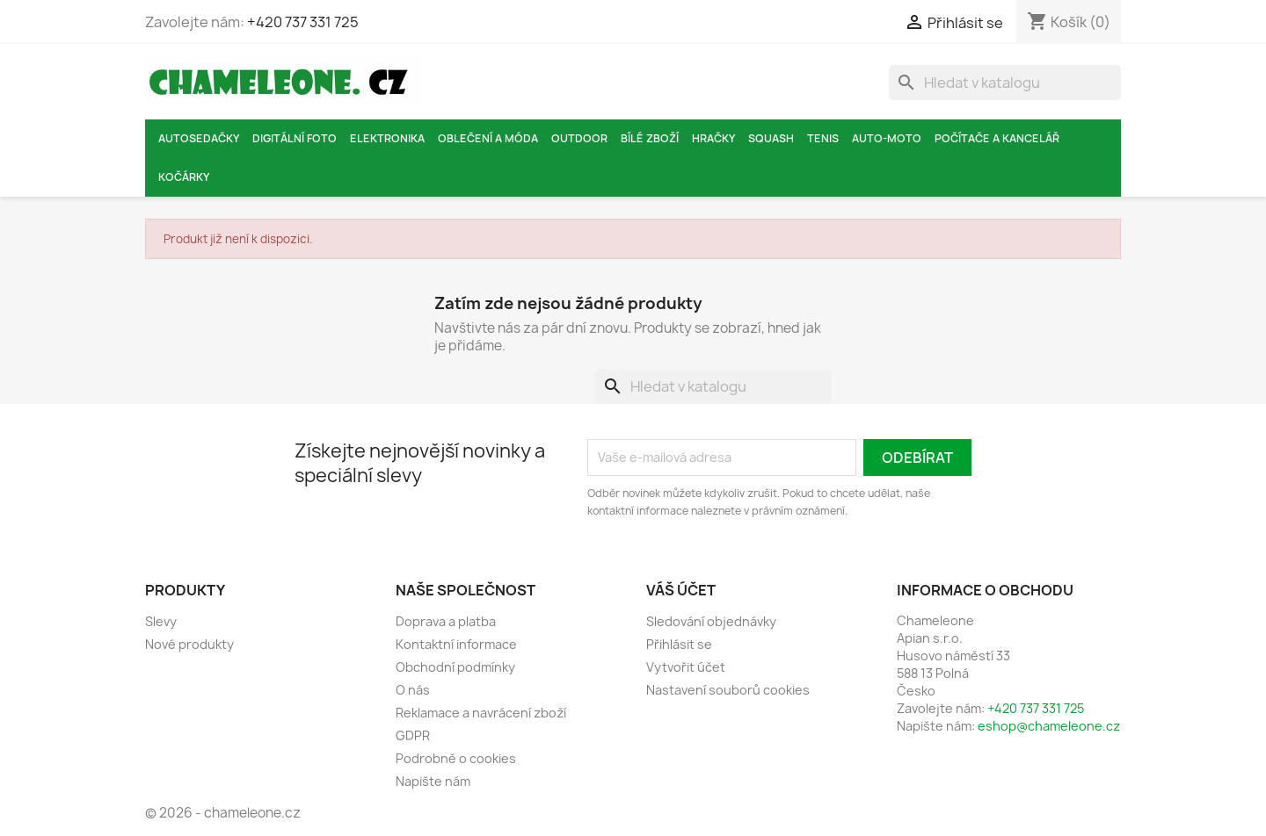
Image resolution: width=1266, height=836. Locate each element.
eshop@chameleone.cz (1049, 725)
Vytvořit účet (685, 667)
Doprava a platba (446, 621)
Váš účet (681, 590)
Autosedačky (198, 138)
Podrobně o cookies (456, 758)
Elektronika (387, 138)
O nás (413, 689)
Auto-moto (886, 138)
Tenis (823, 138)
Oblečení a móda (488, 138)
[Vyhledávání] (1005, 82)
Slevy (161, 621)
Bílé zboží (650, 138)
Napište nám (433, 781)
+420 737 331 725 (303, 22)
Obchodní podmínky (455, 667)
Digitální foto (294, 138)
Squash (771, 138)
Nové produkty (189, 644)
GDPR (413, 735)
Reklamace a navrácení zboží (481, 712)
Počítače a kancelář (997, 138)
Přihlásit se (679, 644)
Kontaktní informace (456, 644)
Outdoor (579, 138)
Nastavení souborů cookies (728, 689)
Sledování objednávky (711, 621)
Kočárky (183, 176)
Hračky (713, 138)
